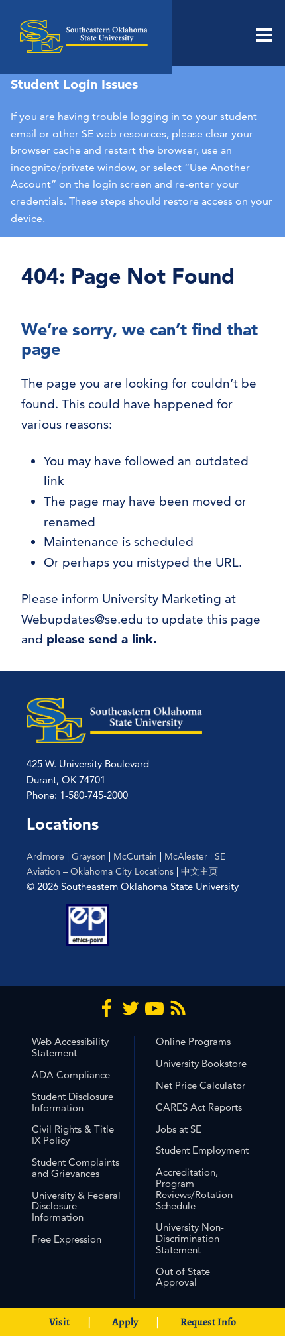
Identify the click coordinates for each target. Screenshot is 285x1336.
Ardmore (45, 856)
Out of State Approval (183, 1277)
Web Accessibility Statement (70, 1047)
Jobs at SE (178, 1129)
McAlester (185, 856)
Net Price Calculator (200, 1085)
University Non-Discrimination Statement (190, 1238)
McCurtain (135, 856)
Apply (125, 1322)
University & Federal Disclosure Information (76, 1206)
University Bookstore (201, 1063)
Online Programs (193, 1041)
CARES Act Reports (199, 1107)
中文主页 (199, 871)
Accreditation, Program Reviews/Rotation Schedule (194, 1188)
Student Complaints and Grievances (75, 1168)
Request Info (208, 1322)
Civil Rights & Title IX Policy (73, 1134)
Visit (59, 1322)
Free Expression (66, 1239)
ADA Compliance (71, 1074)
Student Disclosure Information (72, 1102)
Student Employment (202, 1150)
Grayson (89, 856)
